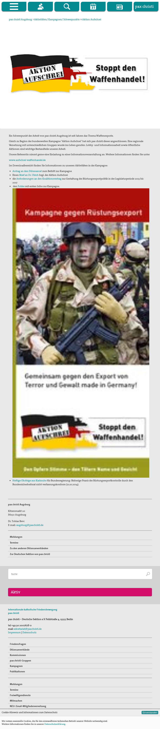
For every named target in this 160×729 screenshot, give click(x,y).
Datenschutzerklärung (54, 724)
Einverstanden (150, 712)
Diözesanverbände (20, 649)
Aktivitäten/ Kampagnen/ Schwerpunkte (57, 19)
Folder (21, 186)
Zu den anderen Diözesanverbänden (29, 548)
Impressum (14, 632)
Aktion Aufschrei (91, 19)
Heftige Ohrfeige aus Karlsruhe (29, 480)
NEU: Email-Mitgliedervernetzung (28, 706)
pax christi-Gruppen (20, 660)
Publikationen (17, 671)
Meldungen (16, 536)
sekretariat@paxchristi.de (28, 628)
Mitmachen (16, 700)
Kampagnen (16, 666)
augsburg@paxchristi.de (29, 525)
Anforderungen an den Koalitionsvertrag (38, 178)
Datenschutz (29, 632)
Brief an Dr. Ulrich (29, 175)
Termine (14, 542)
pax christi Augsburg (20, 19)
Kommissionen (18, 655)
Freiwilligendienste (20, 695)
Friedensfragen (18, 644)
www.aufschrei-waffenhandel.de (27, 160)
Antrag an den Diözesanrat (27, 171)
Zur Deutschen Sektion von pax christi (30, 554)
